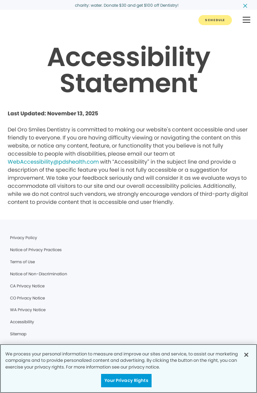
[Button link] (215, 20)
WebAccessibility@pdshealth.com (53, 162)
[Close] (246, 354)
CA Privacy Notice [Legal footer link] (27, 286)
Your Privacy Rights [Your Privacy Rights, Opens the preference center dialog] (126, 380)
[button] (246, 20)
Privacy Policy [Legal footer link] (23, 237)
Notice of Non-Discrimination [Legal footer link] (38, 274)
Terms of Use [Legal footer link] (22, 262)
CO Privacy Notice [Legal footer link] (27, 298)
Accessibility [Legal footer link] (22, 322)
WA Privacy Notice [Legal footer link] (28, 310)
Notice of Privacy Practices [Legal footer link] (36, 249)
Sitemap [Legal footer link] (18, 334)
